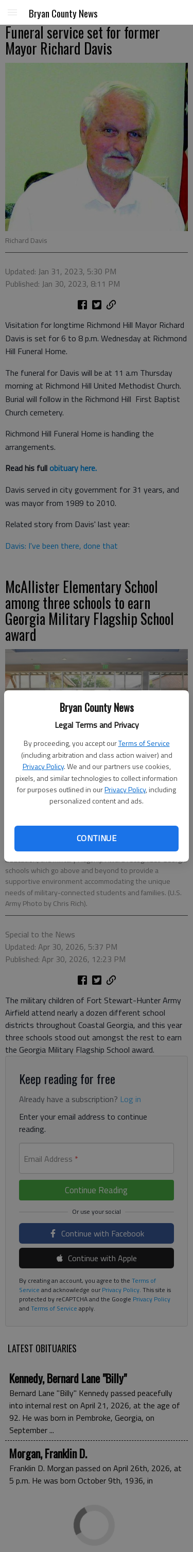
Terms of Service (144, 743)
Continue (96, 838)
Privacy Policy (43, 766)
